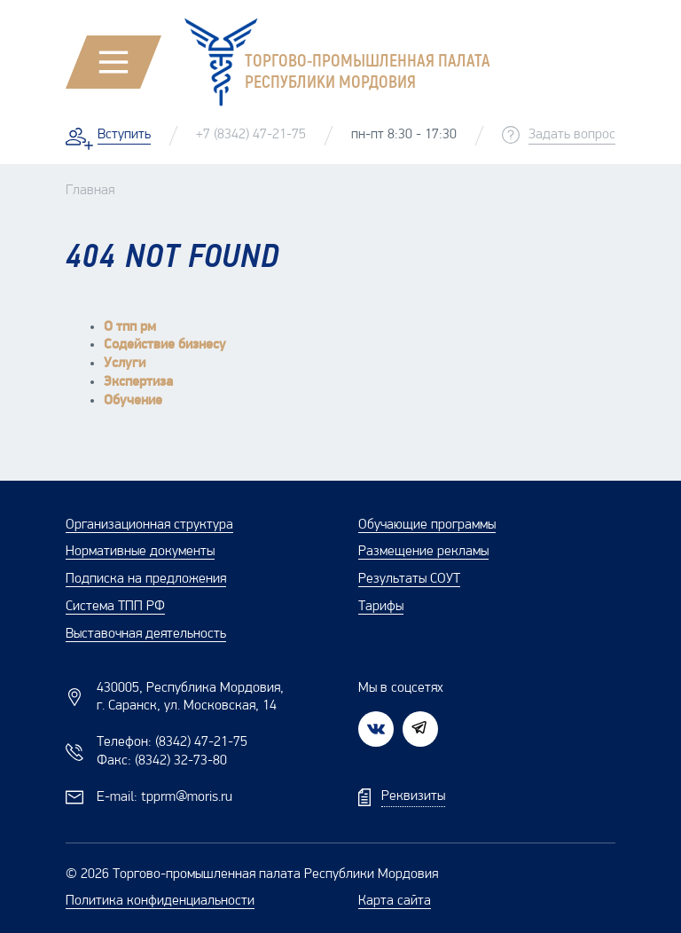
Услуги (124, 364)
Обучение (133, 401)
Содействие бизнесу (165, 345)
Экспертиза (138, 382)
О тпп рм (130, 327)
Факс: (162, 761)
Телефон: (172, 742)
